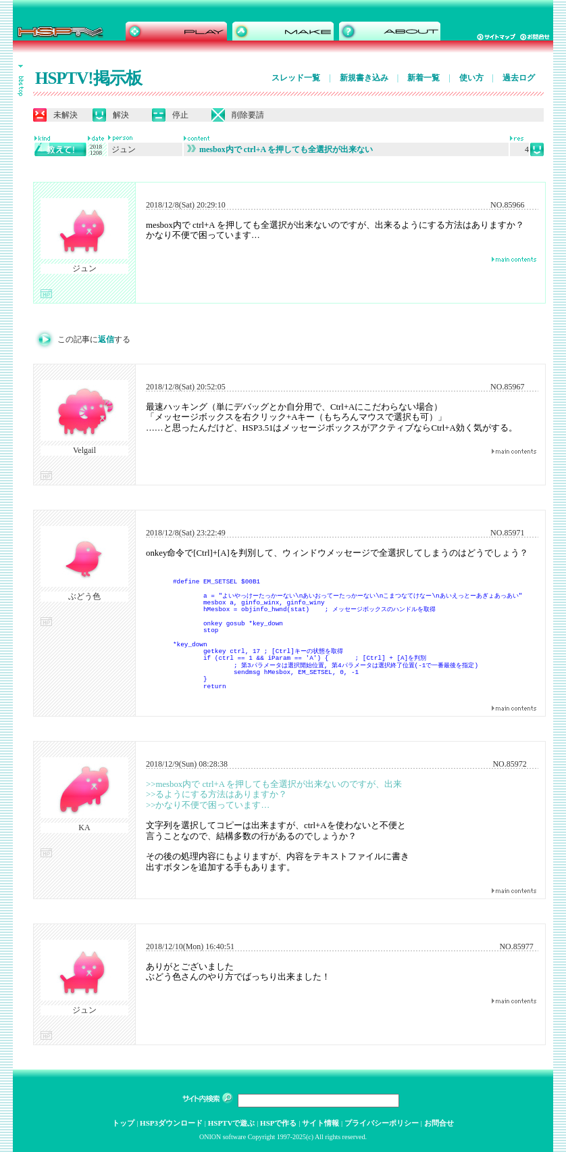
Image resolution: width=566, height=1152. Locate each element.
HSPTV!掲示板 (88, 78)
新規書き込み (364, 77)
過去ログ (519, 77)
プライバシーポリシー (381, 1123)
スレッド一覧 (296, 77)
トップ (123, 1123)
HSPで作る (278, 1123)
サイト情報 (320, 1123)
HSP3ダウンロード (171, 1123)
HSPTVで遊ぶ (231, 1123)
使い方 (471, 77)
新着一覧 (423, 77)
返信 (106, 339)
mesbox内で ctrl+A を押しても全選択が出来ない (280, 149)
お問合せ (439, 1123)
